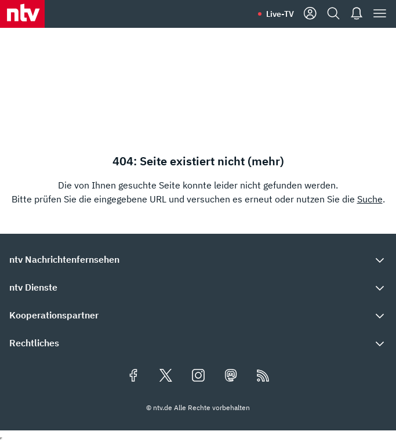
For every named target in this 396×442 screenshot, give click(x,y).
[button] (198, 259)
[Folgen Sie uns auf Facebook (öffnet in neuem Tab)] (133, 376)
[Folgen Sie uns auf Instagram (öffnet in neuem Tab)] (198, 376)
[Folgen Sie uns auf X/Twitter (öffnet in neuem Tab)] (165, 376)
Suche (370, 199)
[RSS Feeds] (263, 376)
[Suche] (333, 14)
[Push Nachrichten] (357, 14)
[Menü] (380, 14)
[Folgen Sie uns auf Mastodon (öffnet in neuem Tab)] (230, 376)
